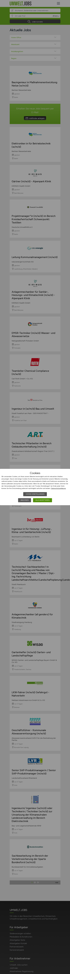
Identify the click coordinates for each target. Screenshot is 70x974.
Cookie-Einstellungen (35, 494)
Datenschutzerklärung (58, 488)
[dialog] (35, 487)
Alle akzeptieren (42, 500)
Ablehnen (25, 500)
